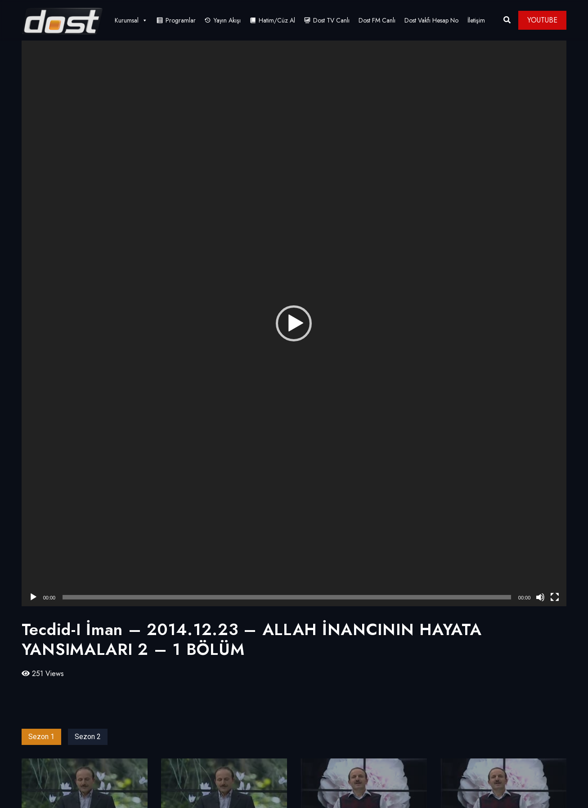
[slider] (287, 597)
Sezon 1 (41, 736)
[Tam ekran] (554, 597)
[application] (294, 323)
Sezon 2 (88, 736)
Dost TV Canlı (331, 20)
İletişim (476, 20)
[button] (294, 323)
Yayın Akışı (227, 20)
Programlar (181, 20)
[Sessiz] (540, 597)
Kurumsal (131, 20)
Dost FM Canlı (377, 20)
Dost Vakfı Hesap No (431, 20)
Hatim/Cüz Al (277, 20)
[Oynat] (33, 597)
